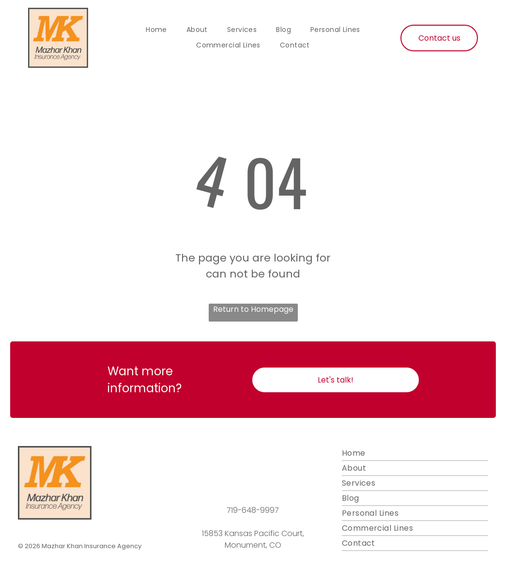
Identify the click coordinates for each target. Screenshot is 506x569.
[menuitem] (156, 30)
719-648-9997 (253, 510)
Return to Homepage (253, 309)
